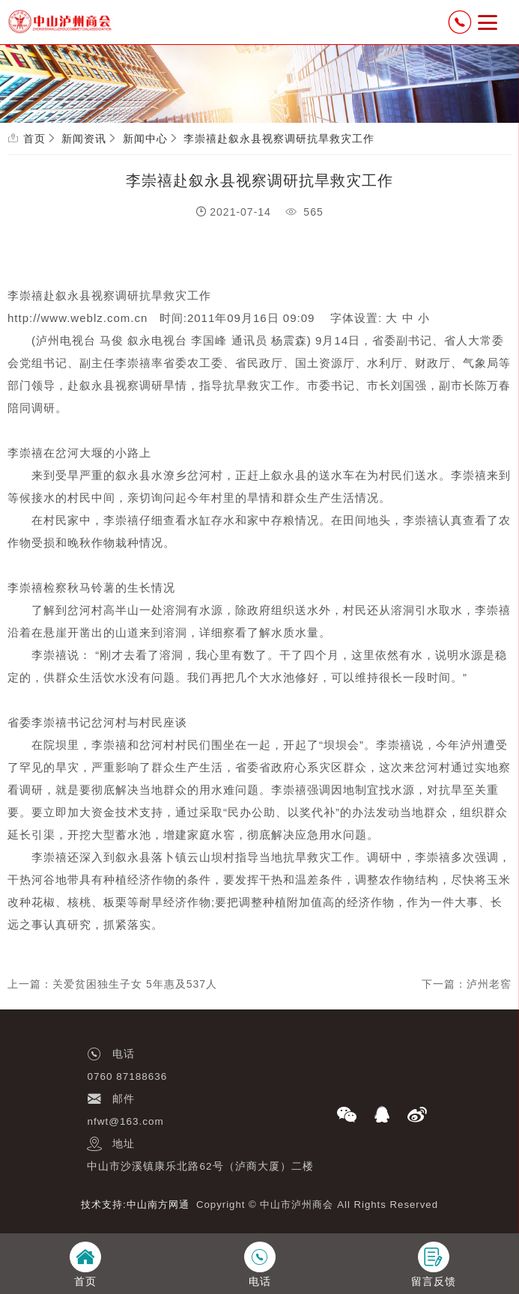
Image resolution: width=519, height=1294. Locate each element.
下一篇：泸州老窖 (467, 984)
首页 (34, 139)
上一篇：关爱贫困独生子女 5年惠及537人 (112, 984)
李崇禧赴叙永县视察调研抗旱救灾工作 (278, 139)
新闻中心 (145, 139)
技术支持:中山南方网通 (135, 1204)
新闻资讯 (83, 139)
